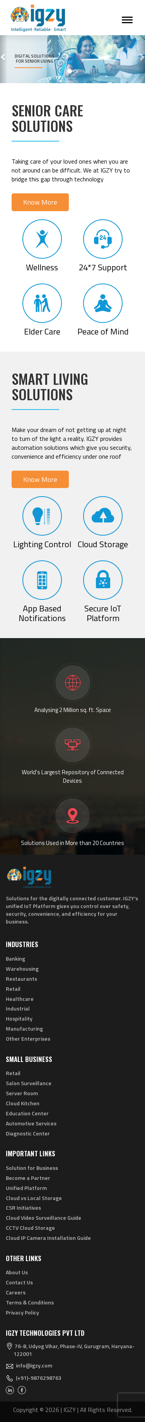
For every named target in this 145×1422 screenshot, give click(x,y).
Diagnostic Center (28, 1133)
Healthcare (20, 999)
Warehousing (22, 969)
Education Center (27, 1113)
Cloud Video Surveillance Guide (43, 1218)
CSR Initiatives (23, 1207)
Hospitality (19, 1018)
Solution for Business (32, 1168)
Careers (16, 1292)
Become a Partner (28, 1178)
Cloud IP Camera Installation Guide (48, 1238)
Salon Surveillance (28, 1083)
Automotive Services (31, 1123)
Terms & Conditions (30, 1302)
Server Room (22, 1093)
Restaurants (21, 979)
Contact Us (19, 1282)
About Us (17, 1272)
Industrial (18, 1008)
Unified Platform (26, 1188)
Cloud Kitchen (22, 1103)
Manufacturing (24, 1028)
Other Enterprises (28, 1038)
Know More (40, 202)
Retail (13, 989)
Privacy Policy (22, 1312)
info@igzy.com (34, 1365)
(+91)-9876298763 (38, 1378)
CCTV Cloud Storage (30, 1228)
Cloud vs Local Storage (34, 1198)
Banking (15, 958)
